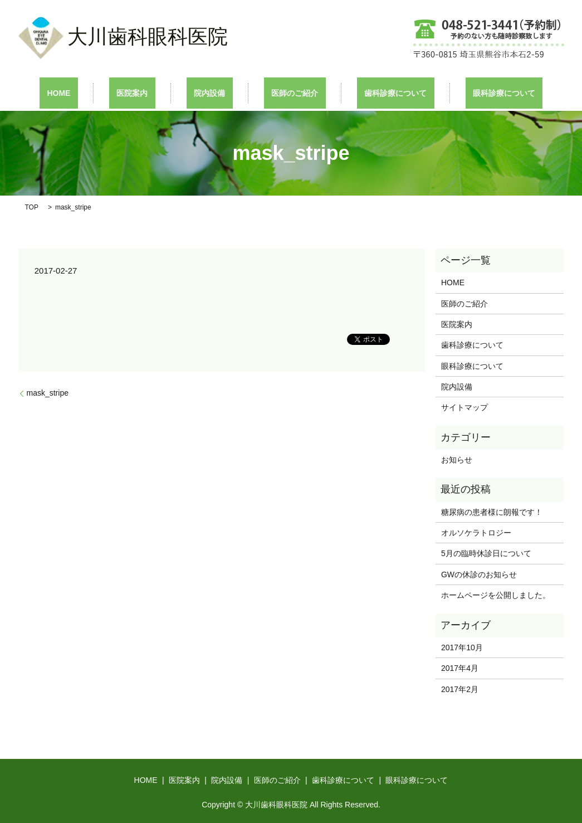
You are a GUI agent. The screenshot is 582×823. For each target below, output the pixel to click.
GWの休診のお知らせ (479, 573)
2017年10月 (462, 646)
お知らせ (456, 459)
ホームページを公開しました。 (495, 594)
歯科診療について (373, 92)
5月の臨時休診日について (486, 552)
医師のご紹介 (287, 92)
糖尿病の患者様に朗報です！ (491, 511)
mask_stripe (48, 392)
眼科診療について (467, 92)
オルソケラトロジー (484, 532)
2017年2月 (459, 688)
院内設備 (217, 92)
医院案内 (154, 92)
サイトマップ (464, 406)
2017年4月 (459, 667)
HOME (96, 92)
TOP (31, 206)
